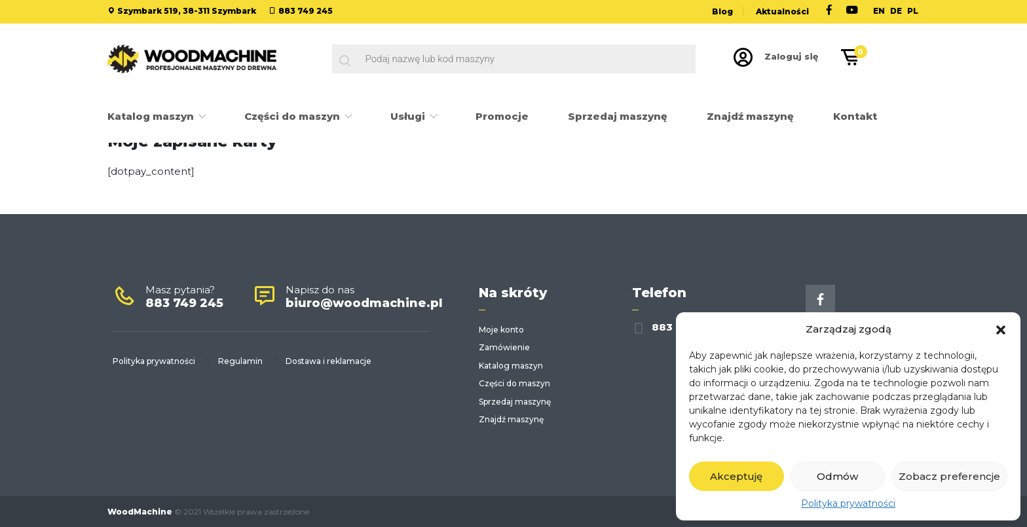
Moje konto (501, 330)
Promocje (502, 116)
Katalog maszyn (151, 116)
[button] (1000, 328)
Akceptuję (736, 476)
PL (912, 11)
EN (879, 11)
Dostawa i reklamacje (328, 361)
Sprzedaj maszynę (617, 116)
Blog (722, 11)
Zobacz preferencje (949, 476)
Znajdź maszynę (750, 116)
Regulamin (240, 361)
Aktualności (782, 11)
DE (896, 11)
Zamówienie (504, 347)
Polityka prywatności (848, 503)
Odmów (837, 476)
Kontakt (855, 116)
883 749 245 (305, 11)
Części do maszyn (293, 116)
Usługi (409, 116)
